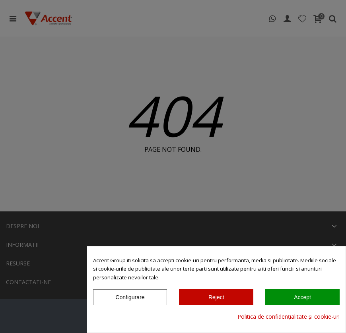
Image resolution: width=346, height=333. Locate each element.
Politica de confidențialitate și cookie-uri (288, 316)
